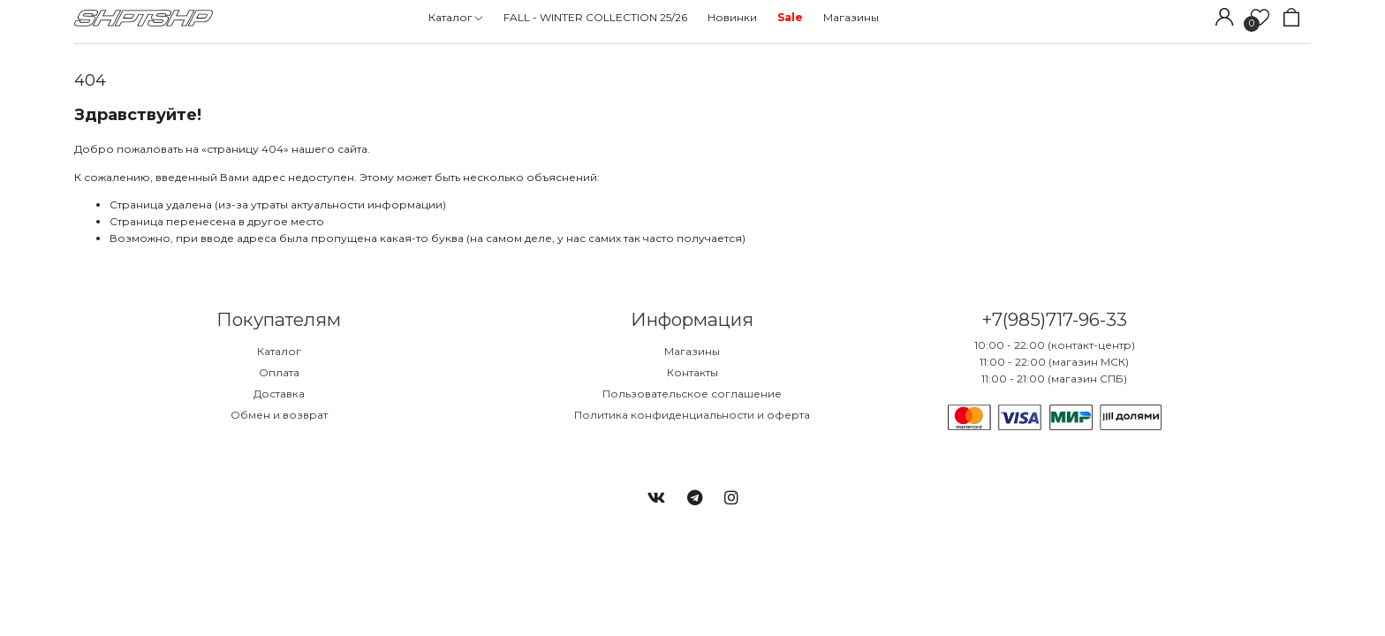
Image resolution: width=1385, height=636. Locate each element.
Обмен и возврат (279, 414)
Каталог (279, 351)
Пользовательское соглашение (692, 393)
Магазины (692, 351)
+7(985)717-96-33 (1054, 319)
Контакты (692, 372)
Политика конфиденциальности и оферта (692, 414)
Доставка (279, 393)
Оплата (279, 372)
